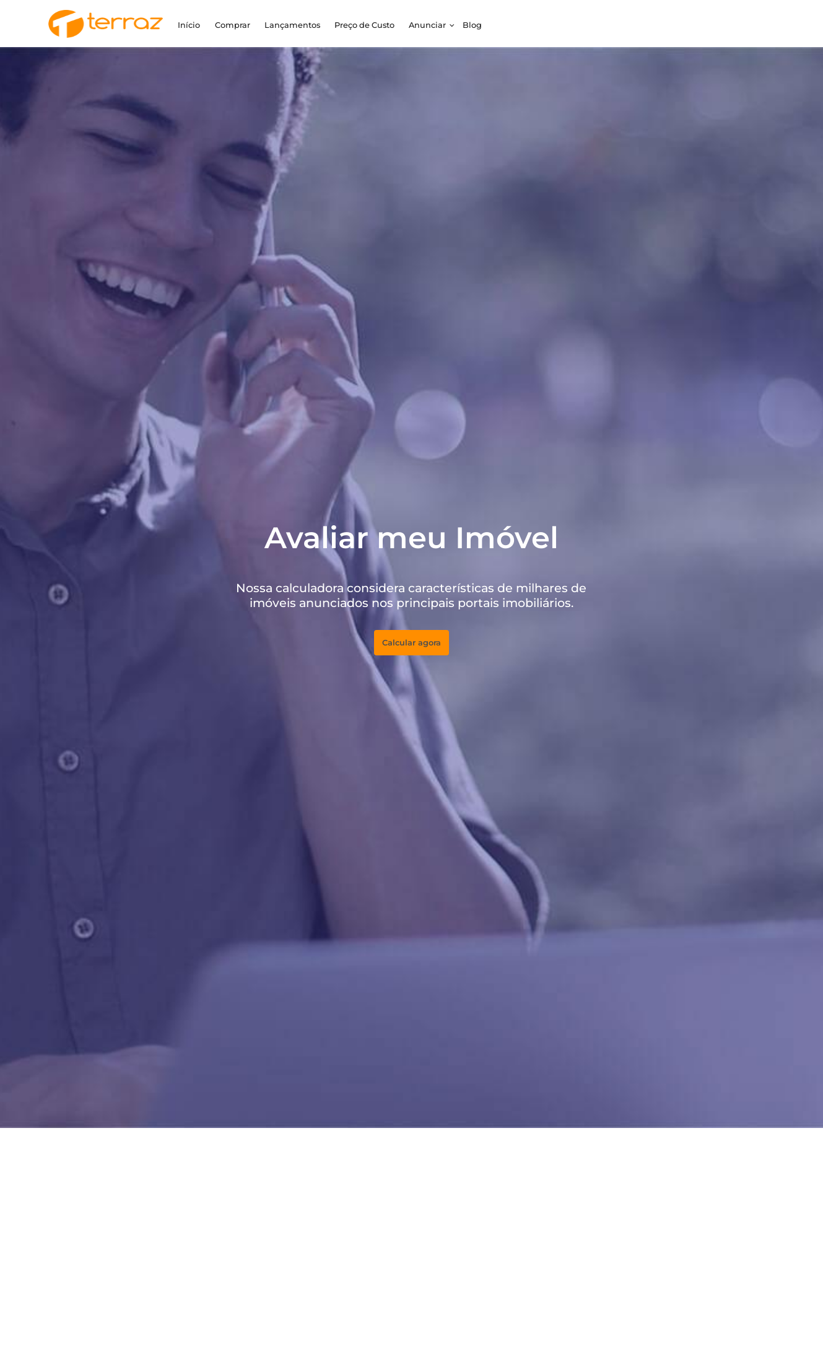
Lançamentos (292, 25)
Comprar (232, 25)
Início (189, 25)
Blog (472, 25)
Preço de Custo (364, 25)
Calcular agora (411, 642)
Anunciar (427, 25)
